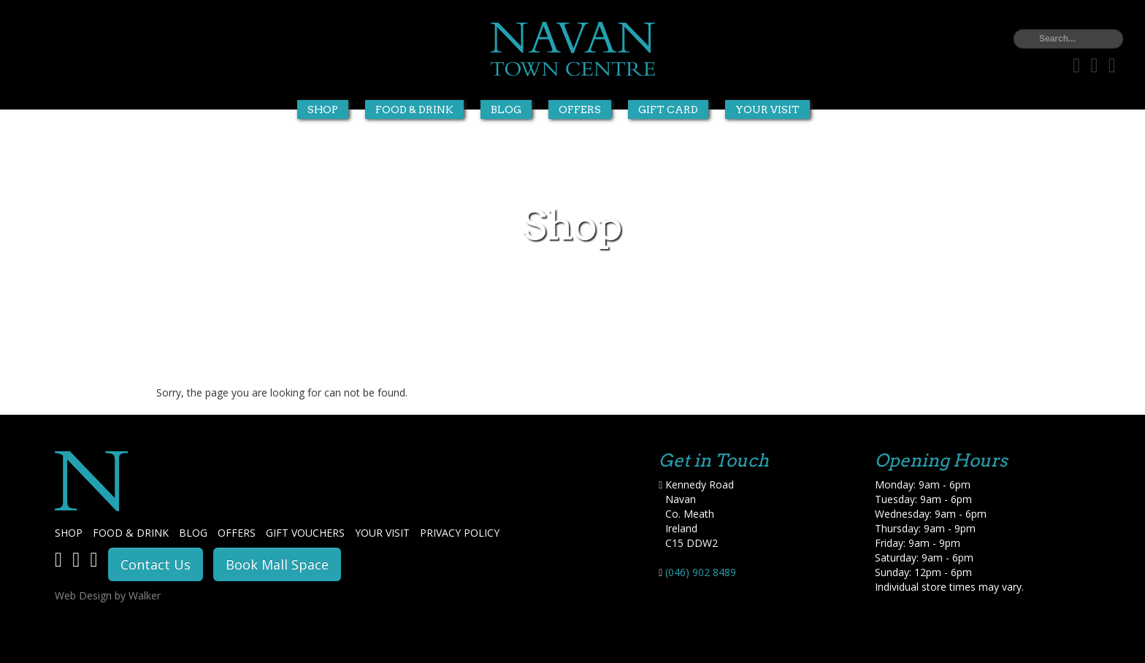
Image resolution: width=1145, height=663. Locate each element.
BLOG (193, 533)
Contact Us (155, 564)
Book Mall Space (277, 564)
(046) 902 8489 (700, 572)
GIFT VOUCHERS (305, 533)
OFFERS (237, 533)
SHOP (69, 533)
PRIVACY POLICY (459, 533)
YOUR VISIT (382, 533)
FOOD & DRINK (131, 533)
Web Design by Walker (108, 595)
